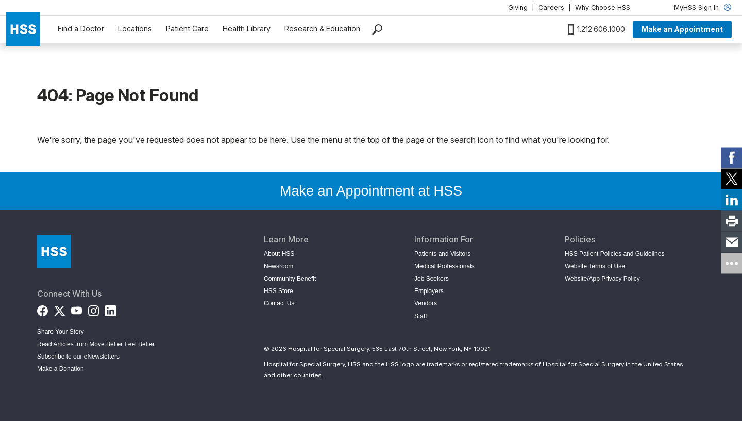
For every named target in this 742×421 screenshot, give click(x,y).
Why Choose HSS (602, 7)
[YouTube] (76, 308)
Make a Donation (60, 369)
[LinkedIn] (110, 308)
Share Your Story (60, 331)
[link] (731, 158)
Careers (551, 7)
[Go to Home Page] (54, 251)
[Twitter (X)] (59, 308)
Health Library (247, 28)
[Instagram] (93, 308)
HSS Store (278, 291)
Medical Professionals (444, 266)
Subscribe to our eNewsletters (78, 356)
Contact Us (279, 303)
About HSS (279, 253)
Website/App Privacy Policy (602, 278)
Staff (420, 316)
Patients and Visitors (442, 253)
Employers (429, 291)
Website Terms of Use (595, 266)
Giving (518, 7)
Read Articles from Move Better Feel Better (96, 344)
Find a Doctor (81, 28)
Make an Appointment (682, 29)
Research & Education (322, 28)
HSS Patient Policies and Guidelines (614, 253)
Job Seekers (431, 278)
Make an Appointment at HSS (371, 191)
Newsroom (278, 266)
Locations (135, 28)
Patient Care (187, 28)
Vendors (425, 303)
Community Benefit (290, 278)
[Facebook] (42, 308)
